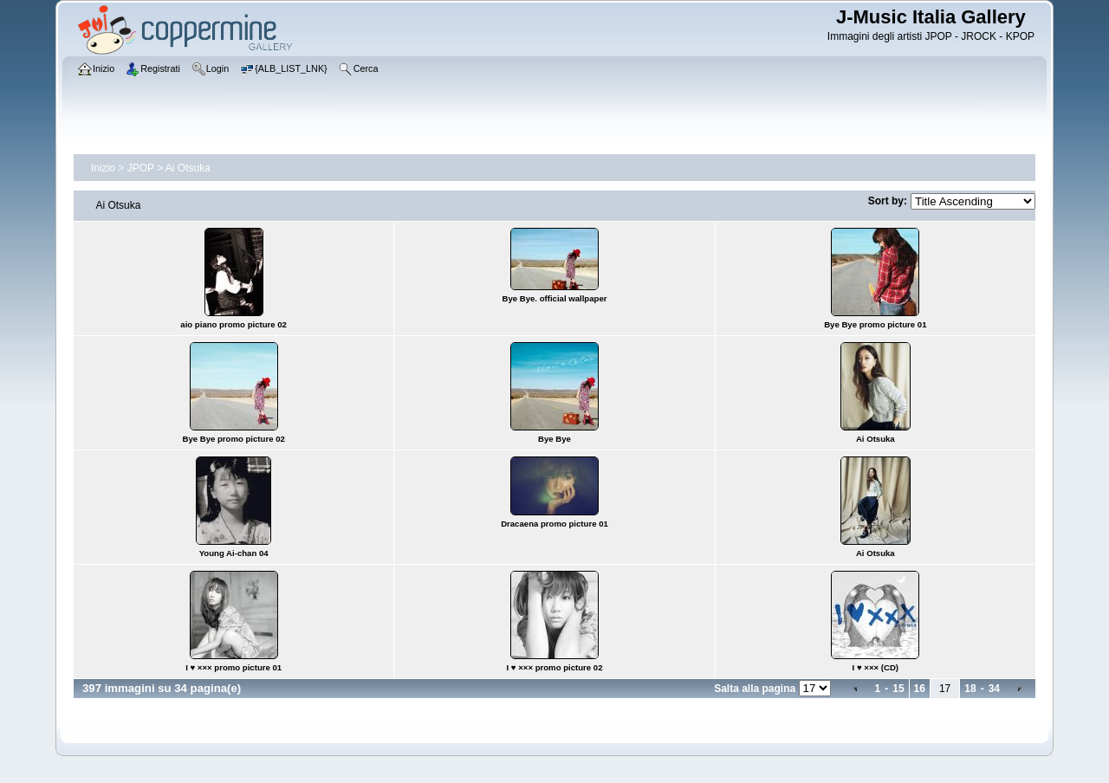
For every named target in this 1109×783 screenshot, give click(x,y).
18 (970, 689)
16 (919, 689)
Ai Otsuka (188, 168)
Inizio (103, 168)
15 (898, 689)
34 (994, 689)
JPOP (140, 168)
